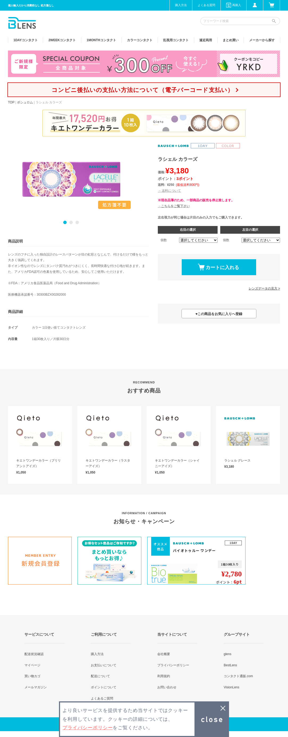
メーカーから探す (262, 40)
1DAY (26, 40)
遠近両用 (205, 40)
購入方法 (181, 5)
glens (227, 654)
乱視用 (176, 40)
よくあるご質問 (102, 698)
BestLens (230, 665)
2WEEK (62, 40)
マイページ (32, 665)
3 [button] (77, 222)
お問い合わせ (166, 687)
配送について (100, 676)
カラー (140, 40)
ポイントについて (103, 687)
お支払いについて (103, 665)
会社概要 (163, 654)
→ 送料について (169, 190)
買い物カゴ (32, 676)
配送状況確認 (34, 654)
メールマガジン (35, 687)
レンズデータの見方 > (264, 288)
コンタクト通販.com (238, 676)
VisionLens (231, 687)
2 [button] (71, 222)
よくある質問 (206, 5)
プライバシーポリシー (173, 665)
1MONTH (101, 40)
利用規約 (163, 676)
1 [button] (65, 222)
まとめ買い (231, 40)
